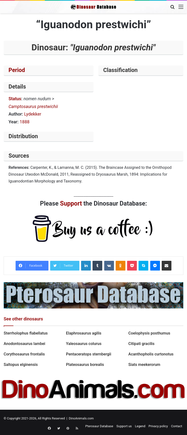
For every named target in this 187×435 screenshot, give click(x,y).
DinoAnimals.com (81, 418)
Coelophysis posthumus (149, 333)
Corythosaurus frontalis (24, 354)
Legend (140, 426)
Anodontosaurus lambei (24, 343)
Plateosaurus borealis (85, 364)
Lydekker (32, 114)
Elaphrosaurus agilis (83, 333)
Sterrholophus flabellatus (26, 333)
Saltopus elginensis (21, 364)
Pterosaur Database (99, 426)
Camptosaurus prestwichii (33, 106)
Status (15, 98)
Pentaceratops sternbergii (88, 354)
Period (17, 70)
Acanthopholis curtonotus (151, 354)
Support (71, 203)
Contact (176, 426)
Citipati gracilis (141, 343)
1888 (24, 121)
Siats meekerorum (144, 364)
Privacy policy (158, 426)
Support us (124, 426)
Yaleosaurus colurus (84, 343)
